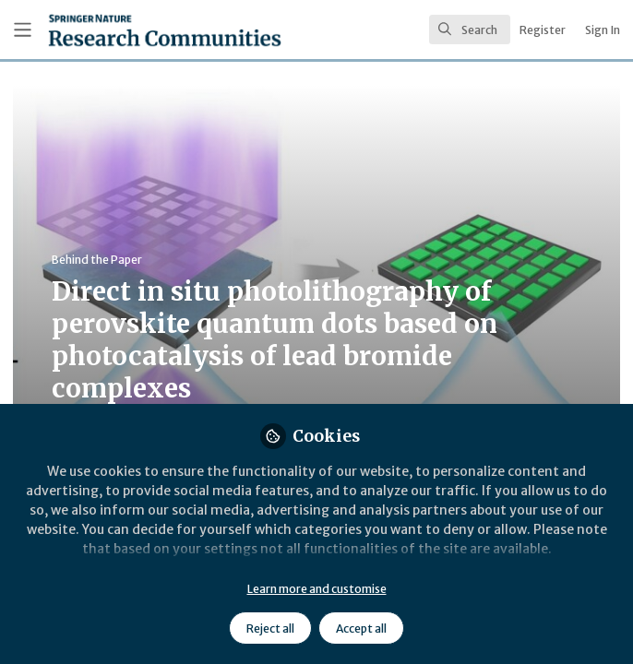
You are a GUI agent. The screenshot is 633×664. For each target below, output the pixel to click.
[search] (469, 29)
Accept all (361, 628)
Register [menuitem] (543, 30)
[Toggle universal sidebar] (22, 30)
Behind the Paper (97, 260)
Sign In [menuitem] (602, 30)
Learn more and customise (317, 589)
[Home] (122, 30)
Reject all (270, 628)
